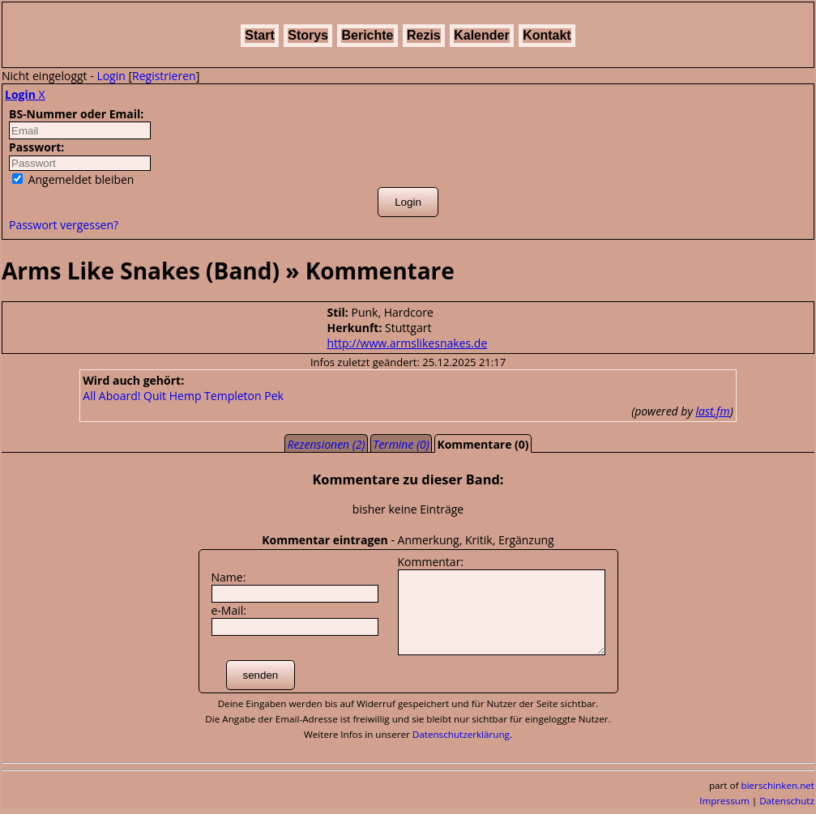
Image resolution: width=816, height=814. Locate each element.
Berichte (367, 35)
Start (259, 35)
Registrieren (164, 75)
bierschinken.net (778, 785)
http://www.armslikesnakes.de (407, 343)
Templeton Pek (244, 395)
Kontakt (547, 35)
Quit (154, 395)
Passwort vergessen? (63, 224)
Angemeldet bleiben (73, 179)
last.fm (713, 411)
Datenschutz (786, 801)
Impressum (724, 801)
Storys (308, 35)
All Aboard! (111, 395)
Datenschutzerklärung (461, 734)
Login (110, 75)
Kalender (481, 35)
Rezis (424, 35)
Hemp (185, 395)
